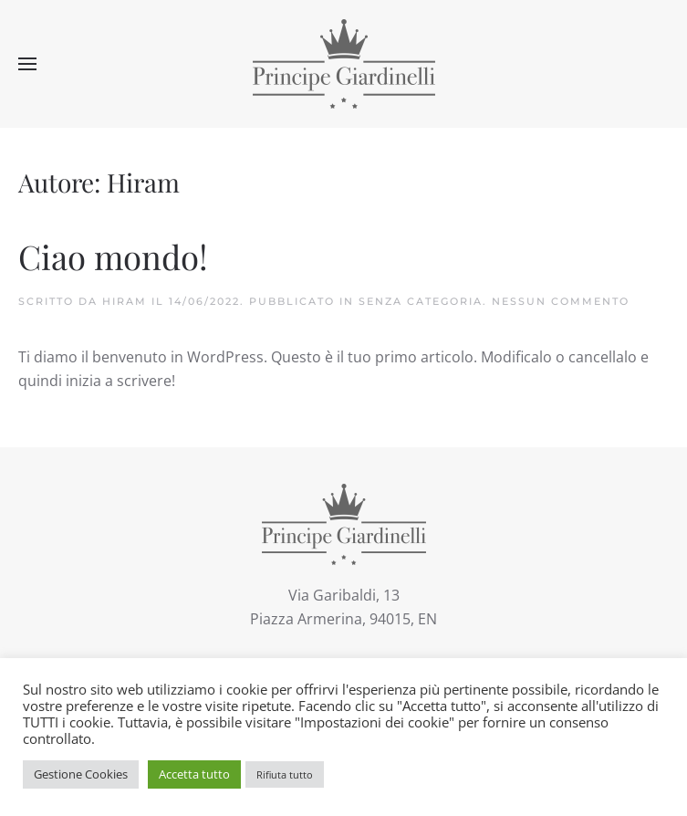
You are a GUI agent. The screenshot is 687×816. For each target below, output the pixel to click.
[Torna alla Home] (344, 64)
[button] (27, 64)
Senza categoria (421, 301)
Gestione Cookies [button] (81, 774)
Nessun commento (561, 301)
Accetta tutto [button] (194, 774)
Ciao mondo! (113, 256)
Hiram (124, 301)
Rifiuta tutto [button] (284, 774)
